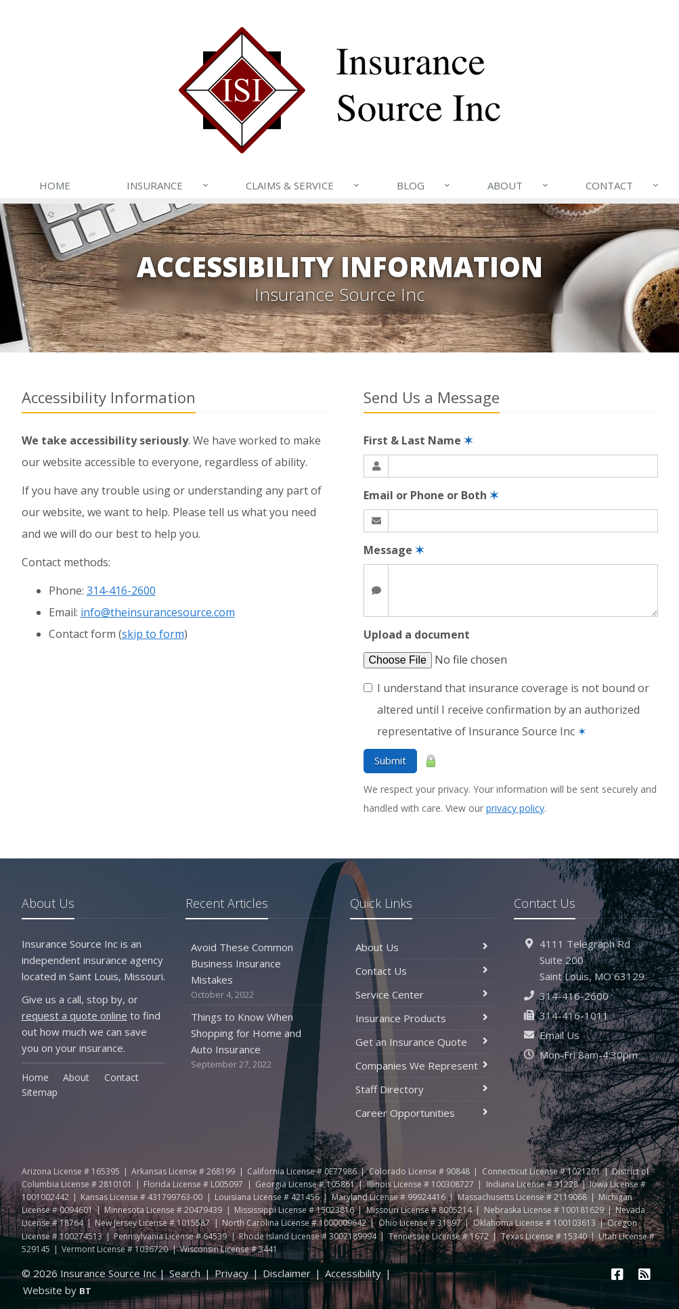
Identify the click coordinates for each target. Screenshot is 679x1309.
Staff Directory (422, 1089)
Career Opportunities (422, 1113)
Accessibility (353, 1273)
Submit (390, 760)
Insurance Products (422, 1018)
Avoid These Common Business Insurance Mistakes (257, 971)
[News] (644, 1274)
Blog (424, 185)
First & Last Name (418, 440)
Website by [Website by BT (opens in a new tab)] (57, 1290)
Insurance (168, 185)
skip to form (153, 633)
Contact (623, 185)
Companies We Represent (422, 1065)
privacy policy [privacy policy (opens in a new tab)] (515, 808)
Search (184, 1273)
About (518, 185)
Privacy (231, 1273)
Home (54, 185)
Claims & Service (303, 185)
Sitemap (40, 1092)
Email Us (559, 1035)
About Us (422, 947)
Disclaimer (287, 1273)
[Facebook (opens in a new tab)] (617, 1274)
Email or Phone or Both (431, 495)
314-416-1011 (574, 1015)
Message (394, 550)
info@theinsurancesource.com (158, 612)
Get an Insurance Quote (422, 1042)
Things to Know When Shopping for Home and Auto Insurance (257, 1041)
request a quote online (74, 1015)
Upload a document (417, 634)
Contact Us (422, 971)
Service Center (422, 994)
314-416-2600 (121, 590)
